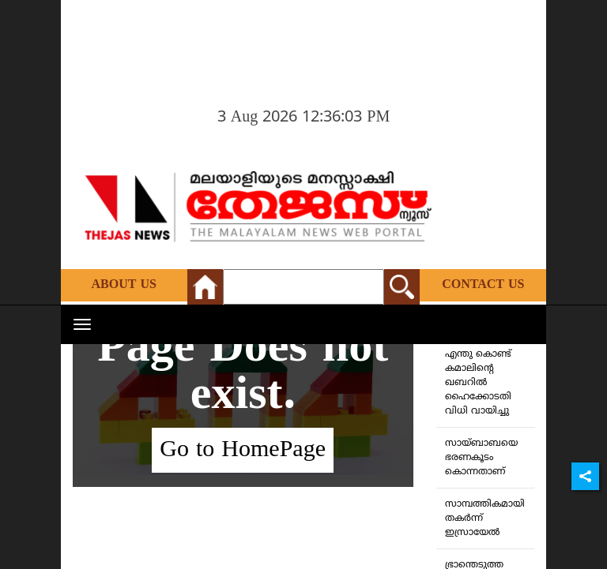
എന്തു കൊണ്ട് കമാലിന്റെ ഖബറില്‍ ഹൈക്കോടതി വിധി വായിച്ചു (478, 383)
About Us (124, 285)
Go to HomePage (243, 450)
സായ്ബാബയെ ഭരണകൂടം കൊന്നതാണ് (481, 458)
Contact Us (483, 285)
